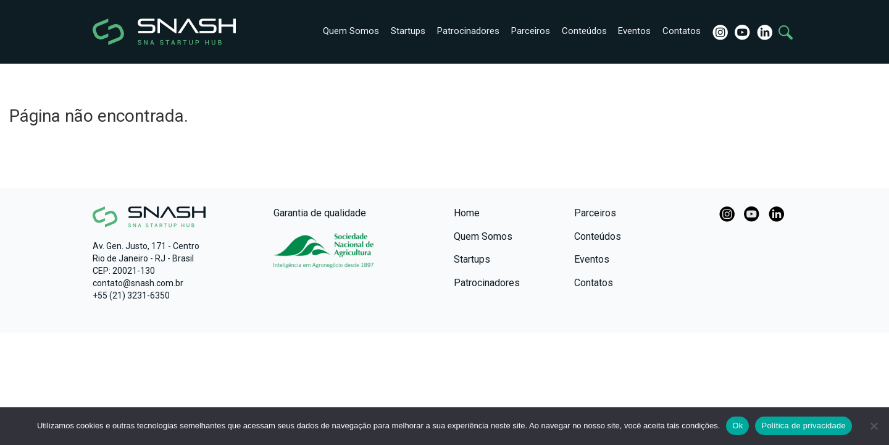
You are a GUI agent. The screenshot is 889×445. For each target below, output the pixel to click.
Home (467, 213)
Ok (737, 425)
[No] (873, 426)
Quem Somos (345, 30)
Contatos (680, 30)
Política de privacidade (803, 425)
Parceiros (526, 30)
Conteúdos (580, 30)
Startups (402, 30)
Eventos (632, 30)
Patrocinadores (463, 30)
